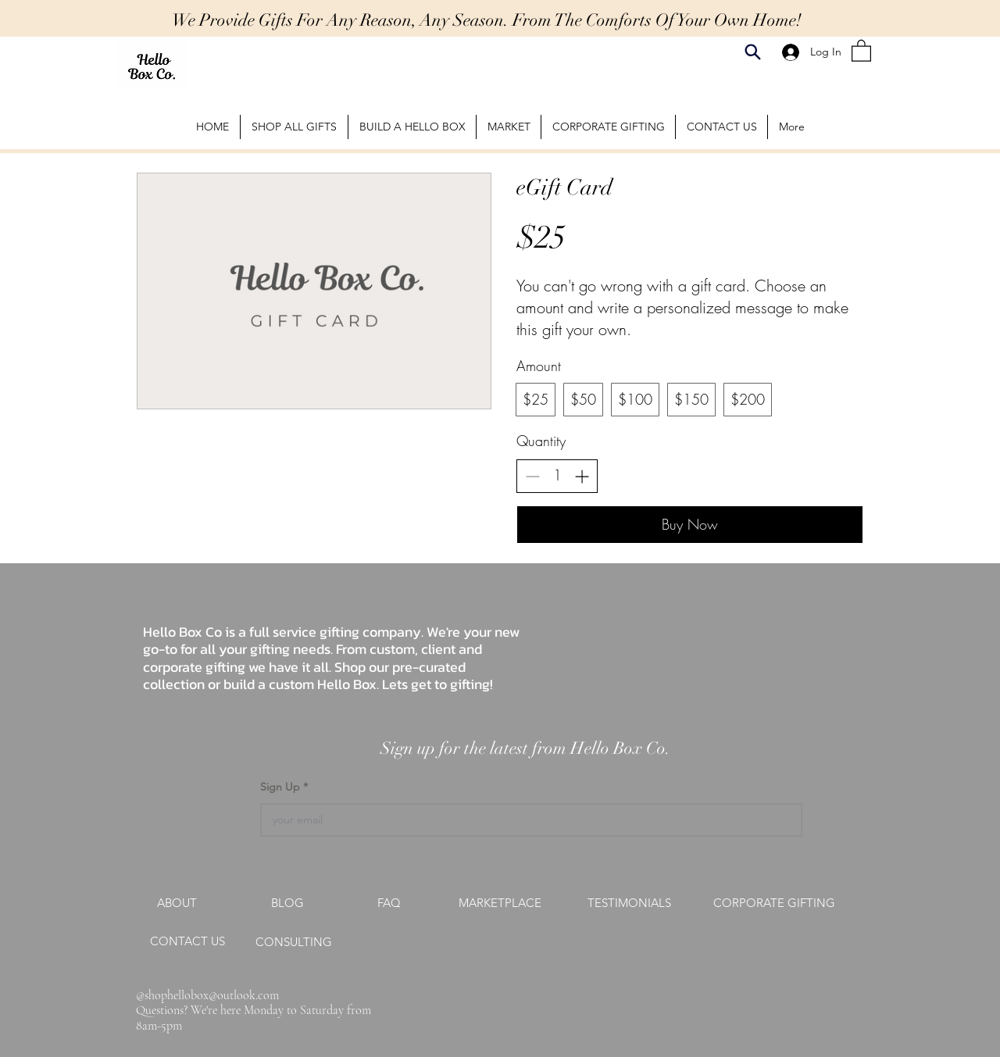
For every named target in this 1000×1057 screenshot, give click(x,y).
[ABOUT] (176, 903)
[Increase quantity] (581, 476)
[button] (861, 50)
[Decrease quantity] (532, 476)
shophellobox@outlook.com (212, 995)
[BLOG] (287, 903)
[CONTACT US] (187, 941)
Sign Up (281, 786)
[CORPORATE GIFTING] (774, 903)
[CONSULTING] (293, 942)
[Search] (752, 52)
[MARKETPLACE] (500, 903)
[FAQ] (389, 903)
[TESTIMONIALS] (628, 903)
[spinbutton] (557, 475)
